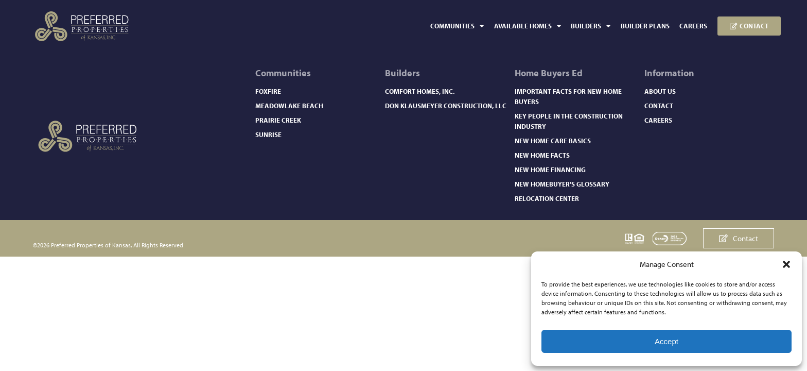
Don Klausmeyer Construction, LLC (445, 106)
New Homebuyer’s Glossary (562, 184)
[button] (786, 264)
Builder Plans (645, 26)
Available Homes (527, 26)
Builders (590, 26)
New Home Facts (542, 155)
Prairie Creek (278, 120)
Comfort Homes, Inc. (419, 91)
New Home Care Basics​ (553, 141)
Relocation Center (547, 198)
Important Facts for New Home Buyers (568, 96)
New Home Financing (550, 169)
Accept (666, 341)
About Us (660, 91)
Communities (457, 26)
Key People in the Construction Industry (569, 121)
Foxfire (268, 91)
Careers (693, 26)
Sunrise (268, 134)
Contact (658, 106)
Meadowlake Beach (289, 106)
